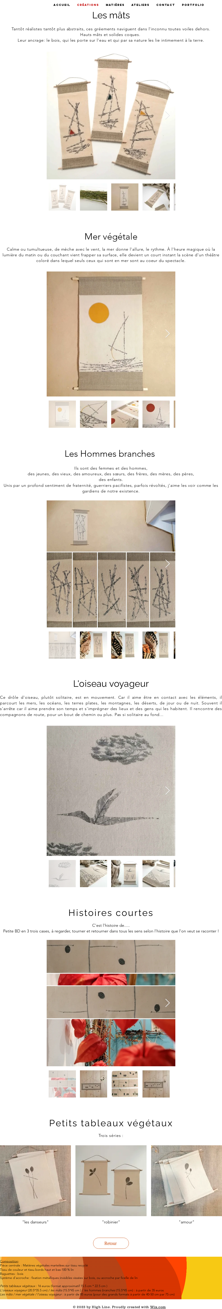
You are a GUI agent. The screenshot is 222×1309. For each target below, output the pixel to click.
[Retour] (111, 1243)
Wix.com (158, 1307)
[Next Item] (167, 115)
